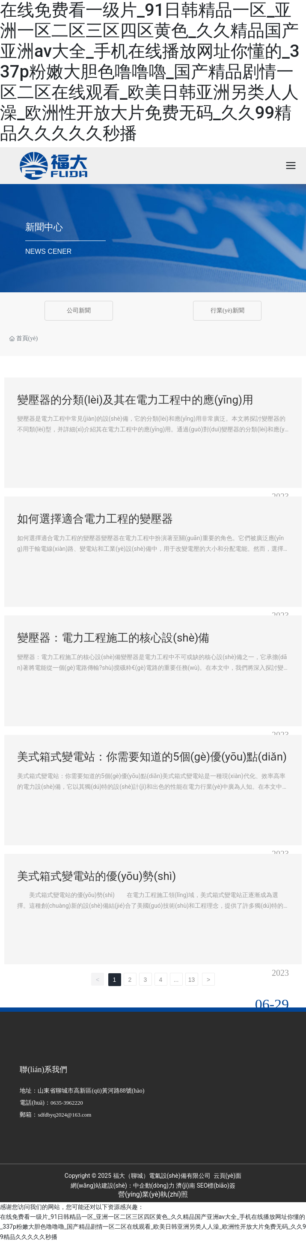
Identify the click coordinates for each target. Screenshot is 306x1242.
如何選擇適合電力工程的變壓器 (95, 518)
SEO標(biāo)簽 (215, 1185)
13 (191, 979)
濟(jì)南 (185, 1185)
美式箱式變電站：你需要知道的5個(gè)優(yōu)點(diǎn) (152, 756)
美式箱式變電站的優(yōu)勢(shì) (96, 876)
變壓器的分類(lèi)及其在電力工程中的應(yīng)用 (135, 399)
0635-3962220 (67, 1102)
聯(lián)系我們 (43, 1069)
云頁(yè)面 (226, 1175)
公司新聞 (79, 310)
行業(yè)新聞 (227, 310)
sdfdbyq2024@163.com (64, 1114)
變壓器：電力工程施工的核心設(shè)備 (113, 637)
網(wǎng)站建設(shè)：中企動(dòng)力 (123, 1185)
